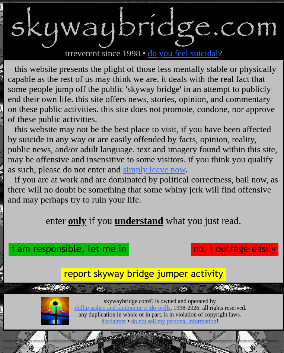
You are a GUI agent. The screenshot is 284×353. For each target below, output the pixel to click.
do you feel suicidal (183, 53)
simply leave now (154, 169)
